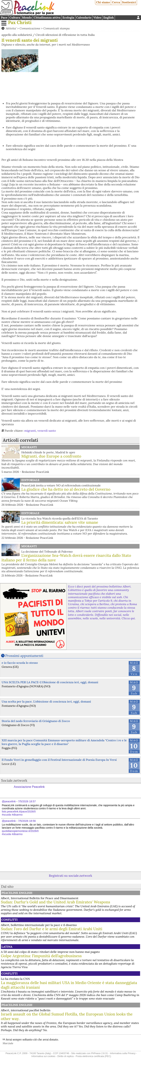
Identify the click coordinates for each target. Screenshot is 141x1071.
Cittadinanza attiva (47, 17)
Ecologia (68, 17)
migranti (30, 430)
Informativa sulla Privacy (122, 1053)
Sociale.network (14, 780)
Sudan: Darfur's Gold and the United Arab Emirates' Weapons (55, 902)
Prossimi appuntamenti (24, 655)
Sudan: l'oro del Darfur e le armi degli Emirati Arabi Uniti (51, 928)
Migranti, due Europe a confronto (51, 456)
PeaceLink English (16, 893)
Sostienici (129, 2)
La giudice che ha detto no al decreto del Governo (65, 489)
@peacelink (9, 801)
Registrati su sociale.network (70, 875)
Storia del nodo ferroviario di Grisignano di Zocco (36, 721)
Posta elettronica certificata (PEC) (93, 1056)
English (108, 17)
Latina (6, 946)
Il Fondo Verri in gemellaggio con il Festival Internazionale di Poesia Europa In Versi (59, 760)
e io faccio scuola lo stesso (20, 663)
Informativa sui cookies (43, 1056)
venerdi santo (46, 430)
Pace (4, 17)
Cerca (116, 2)
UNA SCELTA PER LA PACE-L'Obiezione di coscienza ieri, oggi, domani (50, 682)
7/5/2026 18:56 (27, 820)
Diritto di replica (65, 1056)
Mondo (27, 17)
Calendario (83, 17)
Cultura (14, 17)
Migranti (29, 447)
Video (97, 17)
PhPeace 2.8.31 (99, 1053)
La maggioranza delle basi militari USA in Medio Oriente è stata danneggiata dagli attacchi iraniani (69, 985)
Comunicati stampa (56, 28)
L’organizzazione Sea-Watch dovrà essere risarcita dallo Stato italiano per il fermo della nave (66, 558)
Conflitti (9, 919)
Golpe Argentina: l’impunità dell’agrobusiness (41, 955)
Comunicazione (29, 28)
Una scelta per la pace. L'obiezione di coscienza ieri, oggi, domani (46, 701)
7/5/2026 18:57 (27, 801)
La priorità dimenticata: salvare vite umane (59, 522)
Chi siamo (103, 2)
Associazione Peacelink (29, 786)
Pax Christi (19, 22)
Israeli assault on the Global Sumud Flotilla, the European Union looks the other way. (67, 1016)
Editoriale (30, 480)
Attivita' (11, 28)
